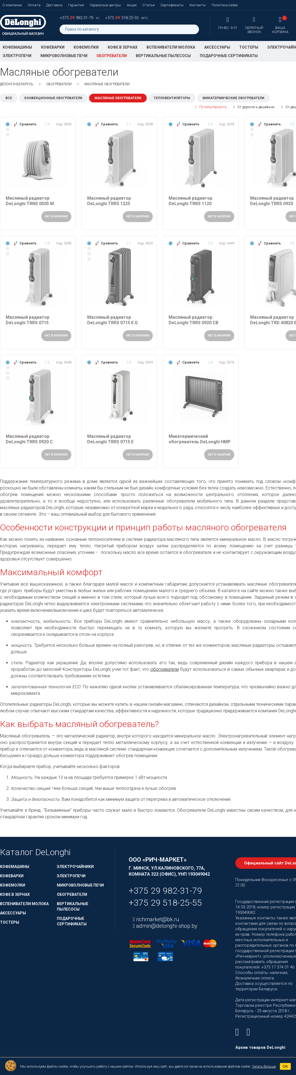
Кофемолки (86, 47)
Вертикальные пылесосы (163, 56)
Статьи (148, 5)
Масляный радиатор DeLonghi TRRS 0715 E (110, 439)
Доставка (54, 5)
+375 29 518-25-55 (165, 902)
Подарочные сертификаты (229, 56)
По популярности (211, 107)
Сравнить (28, 124)
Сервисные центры (105, 5)
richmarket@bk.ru (157, 919)
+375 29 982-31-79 (165, 890)
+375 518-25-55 (122, 17)
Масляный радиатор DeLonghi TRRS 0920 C (29, 439)
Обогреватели (111, 56)
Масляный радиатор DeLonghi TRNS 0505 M (30, 201)
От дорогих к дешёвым (254, 107)
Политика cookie (225, 5)
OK (285, 1066)
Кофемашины (17, 47)
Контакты (197, 5)
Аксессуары (217, 47)
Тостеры (248, 47)
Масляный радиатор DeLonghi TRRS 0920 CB (193, 320)
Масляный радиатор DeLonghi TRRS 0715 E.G (112, 320)
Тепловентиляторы (172, 98)
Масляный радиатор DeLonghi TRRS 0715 (27, 320)
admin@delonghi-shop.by (166, 926)
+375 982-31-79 (77, 17)
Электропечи (17, 56)
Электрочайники (75, 866)
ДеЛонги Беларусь (16, 84)
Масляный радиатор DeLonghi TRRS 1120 (190, 201)
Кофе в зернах (122, 47)
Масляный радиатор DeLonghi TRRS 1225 (109, 201)
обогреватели (164, 669)
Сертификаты (172, 5)
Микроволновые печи (63, 56)
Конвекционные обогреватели (53, 98)
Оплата (34, 5)
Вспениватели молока (170, 47)
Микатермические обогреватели (233, 98)
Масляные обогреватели (118, 98)
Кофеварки (53, 47)
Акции (132, 5)
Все (8, 98)
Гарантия (76, 5)
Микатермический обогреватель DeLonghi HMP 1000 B (200, 439)
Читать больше (264, 1066)
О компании (12, 5)
